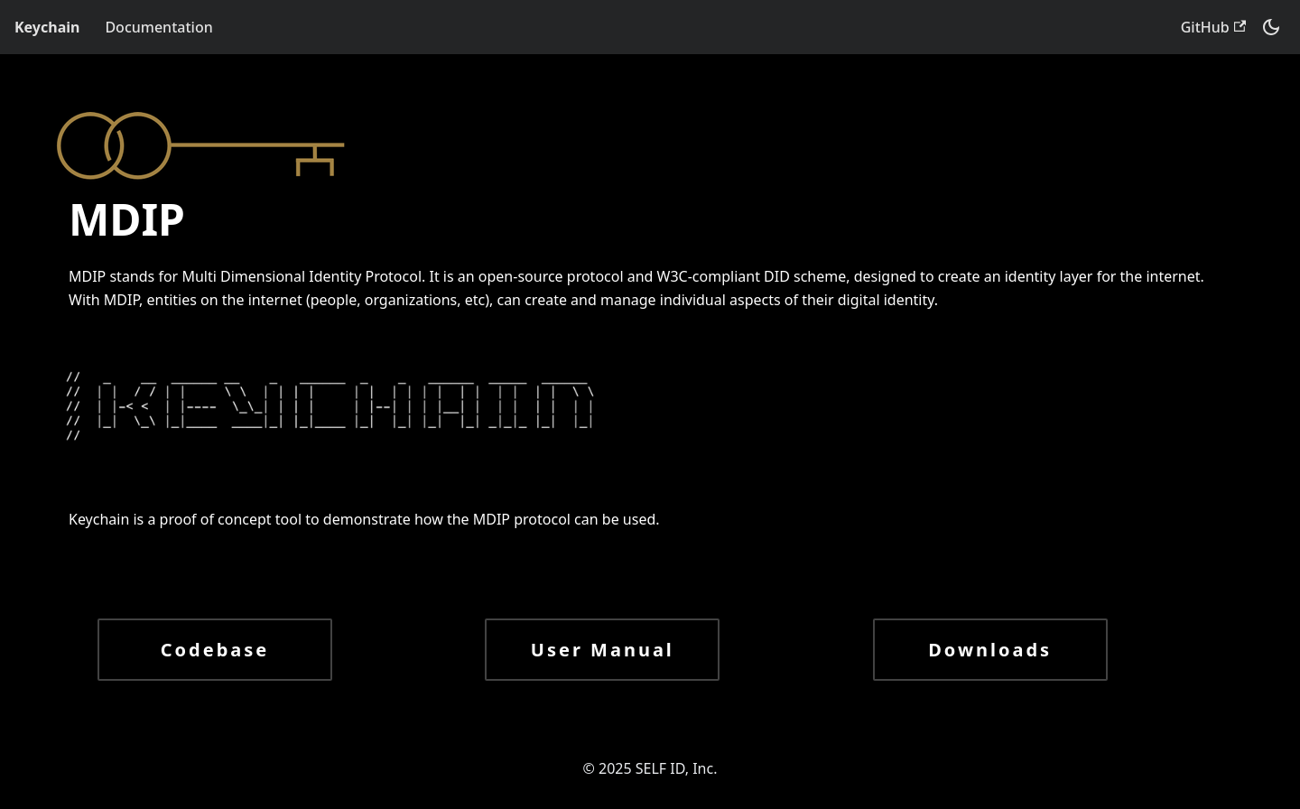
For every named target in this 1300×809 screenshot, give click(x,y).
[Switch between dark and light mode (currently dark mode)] (1271, 27)
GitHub (1213, 27)
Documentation (158, 27)
